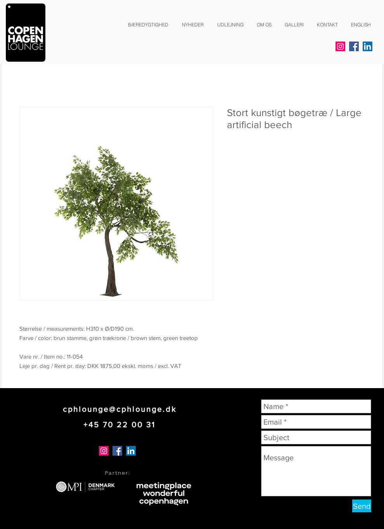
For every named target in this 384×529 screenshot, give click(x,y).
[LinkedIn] (367, 46)
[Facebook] (354, 46)
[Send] (361, 506)
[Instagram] (340, 46)
